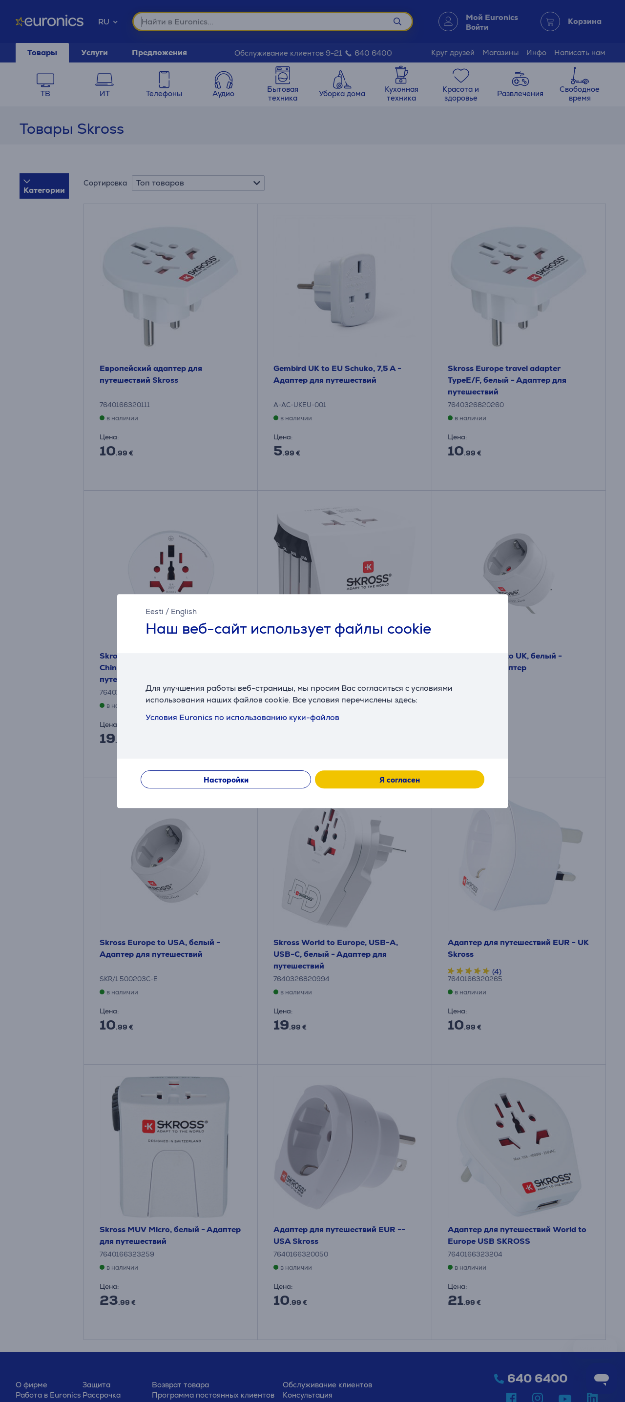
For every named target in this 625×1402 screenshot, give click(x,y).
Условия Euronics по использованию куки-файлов (242, 717)
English (184, 611)
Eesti (155, 611)
